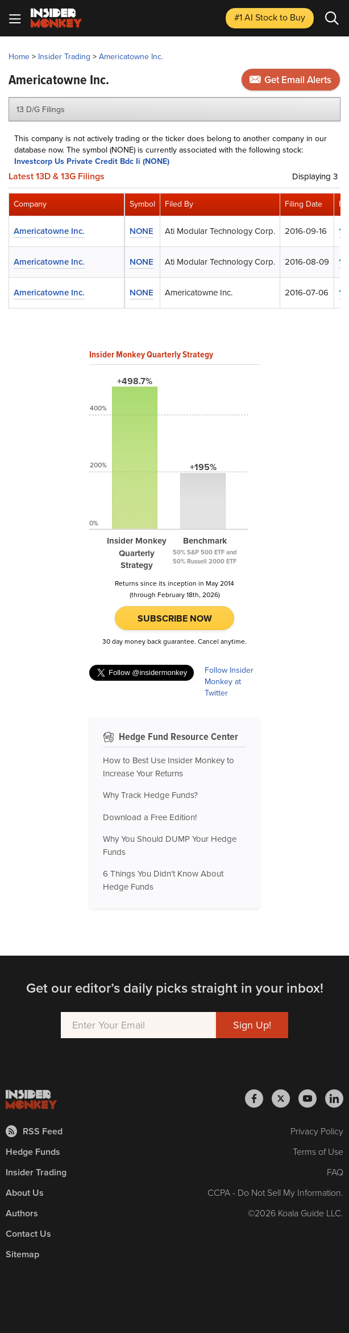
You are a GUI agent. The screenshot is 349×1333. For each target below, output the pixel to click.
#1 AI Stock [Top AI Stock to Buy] (269, 17)
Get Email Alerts (290, 80)
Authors (22, 1213)
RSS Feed (34, 1131)
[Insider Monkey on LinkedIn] (334, 1098)
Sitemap (22, 1254)
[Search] (332, 18)
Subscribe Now (175, 618)
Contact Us (28, 1233)
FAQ (335, 1172)
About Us (25, 1192)
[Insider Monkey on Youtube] (311, 1098)
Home (19, 57)
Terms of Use (318, 1151)
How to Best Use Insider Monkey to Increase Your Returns (168, 767)
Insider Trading (64, 57)
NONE (141, 231)
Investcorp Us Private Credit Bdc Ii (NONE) (91, 161)
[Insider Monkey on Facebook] (258, 1098)
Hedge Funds (33, 1151)
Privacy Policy (316, 1131)
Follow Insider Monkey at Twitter (229, 682)
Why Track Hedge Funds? (150, 795)
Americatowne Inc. (131, 57)
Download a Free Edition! (150, 817)
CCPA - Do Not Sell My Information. (275, 1192)
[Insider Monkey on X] (285, 1098)
